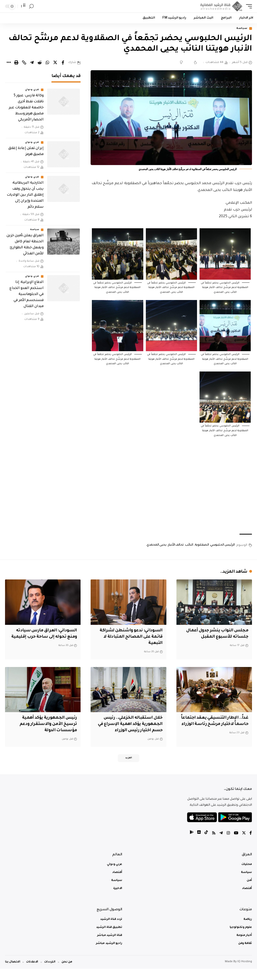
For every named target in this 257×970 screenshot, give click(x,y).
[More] (8, 63)
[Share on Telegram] (31, 63)
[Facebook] (250, 835)
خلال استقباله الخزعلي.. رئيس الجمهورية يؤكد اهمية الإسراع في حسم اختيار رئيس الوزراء (129, 724)
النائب (189, 545)
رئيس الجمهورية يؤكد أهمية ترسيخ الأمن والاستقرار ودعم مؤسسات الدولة (47, 724)
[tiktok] (205, 835)
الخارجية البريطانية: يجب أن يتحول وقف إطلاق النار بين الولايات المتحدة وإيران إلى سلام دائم (25, 196)
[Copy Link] (24, 63)
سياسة (241, 28)
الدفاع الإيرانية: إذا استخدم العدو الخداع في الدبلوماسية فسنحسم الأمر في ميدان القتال (26, 295)
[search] (31, 6)
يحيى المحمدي (156, 545)
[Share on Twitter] (55, 63)
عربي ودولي (32, 90)
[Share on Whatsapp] (47, 63)
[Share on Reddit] (39, 63)
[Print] (16, 63)
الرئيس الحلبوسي (222, 545)
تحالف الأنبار (176, 545)
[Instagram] (228, 835)
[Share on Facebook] (63, 63)
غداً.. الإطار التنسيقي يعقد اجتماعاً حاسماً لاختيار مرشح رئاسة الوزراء (219, 724)
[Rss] (213, 835)
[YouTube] (235, 835)
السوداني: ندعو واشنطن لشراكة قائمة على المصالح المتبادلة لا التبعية (130, 637)
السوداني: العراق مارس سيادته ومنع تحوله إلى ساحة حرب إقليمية (45, 637)
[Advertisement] (171, 492)
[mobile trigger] (247, 6)
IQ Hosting (244, 963)
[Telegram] (220, 835)
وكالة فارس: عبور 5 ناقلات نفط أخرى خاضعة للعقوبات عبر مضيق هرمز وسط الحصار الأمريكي (26, 108)
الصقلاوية (202, 545)
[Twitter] (244, 835)
